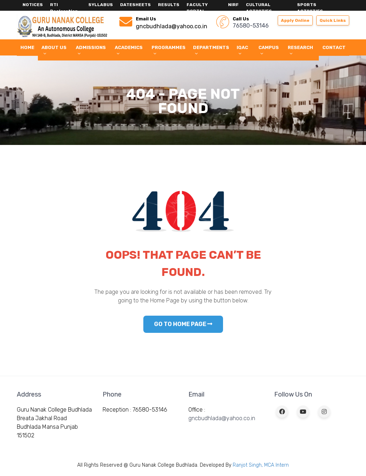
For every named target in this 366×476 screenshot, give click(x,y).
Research (300, 50)
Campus (268, 50)
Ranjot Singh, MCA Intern (261, 465)
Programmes (169, 50)
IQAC (242, 50)
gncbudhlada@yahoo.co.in (221, 418)
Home (27, 47)
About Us (53, 50)
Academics (129, 50)
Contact (334, 47)
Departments (211, 50)
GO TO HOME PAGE (183, 324)
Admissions (91, 50)
